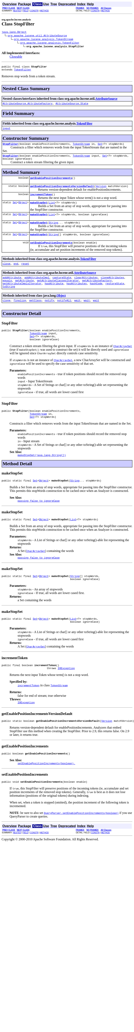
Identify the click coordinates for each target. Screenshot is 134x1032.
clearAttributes (86, 288)
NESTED (17, 11)
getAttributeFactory (97, 292)
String (53, 231)
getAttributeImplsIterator (22, 295)
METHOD (44, 11)
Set (100, 147)
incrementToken (41, 201)
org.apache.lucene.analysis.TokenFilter (49, 43)
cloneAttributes (112, 288)
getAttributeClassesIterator (58, 292)
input (6, 131)
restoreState (114, 295)
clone (6, 313)
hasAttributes (77, 295)
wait (77, 313)
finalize (20, 313)
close (6, 274)
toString (9, 299)
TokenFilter (22, 71)
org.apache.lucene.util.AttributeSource (37, 36)
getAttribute (24, 292)
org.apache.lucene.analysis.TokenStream (43, 39)
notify (49, 313)
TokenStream (81, 147)
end (16, 274)
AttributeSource (106, 100)
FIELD (25, 11)
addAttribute (12, 288)
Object (22, 209)
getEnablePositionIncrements (51, 183)
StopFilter (10, 147)
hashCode (96, 295)
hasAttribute (54, 295)
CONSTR (34, 11)
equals (7, 292)
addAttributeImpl (36, 288)
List (52, 209)
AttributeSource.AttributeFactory (28, 106)
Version (100, 192)
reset (25, 274)
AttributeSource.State (72, 106)
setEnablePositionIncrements (51, 252)
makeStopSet (38, 209)
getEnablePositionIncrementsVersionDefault (62, 192)
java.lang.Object (14, 32)
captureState (62, 288)
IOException (66, 692)
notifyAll (64, 313)
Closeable (16, 57)
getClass (35, 313)
